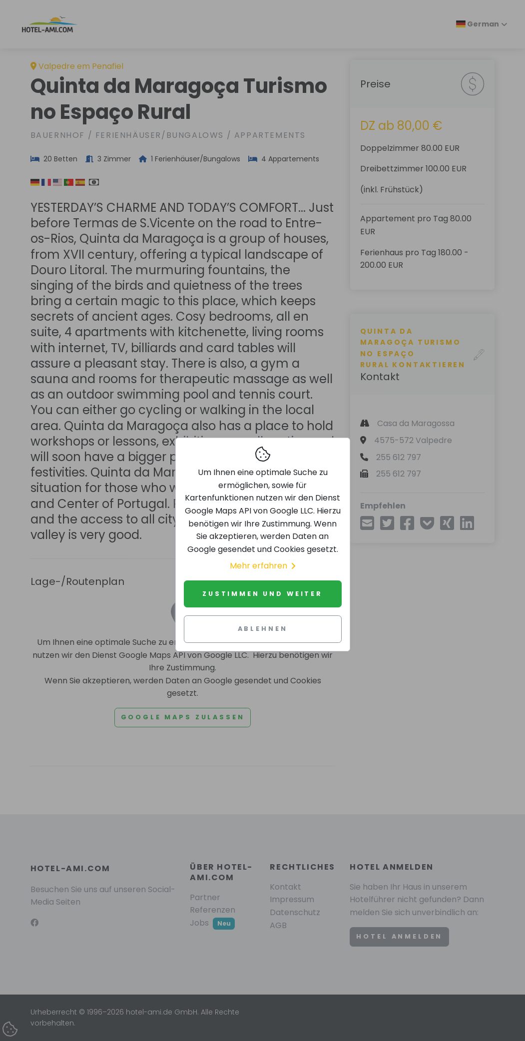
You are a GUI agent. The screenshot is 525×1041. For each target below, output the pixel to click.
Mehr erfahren (262, 565)
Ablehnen (263, 628)
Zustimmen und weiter (262, 593)
